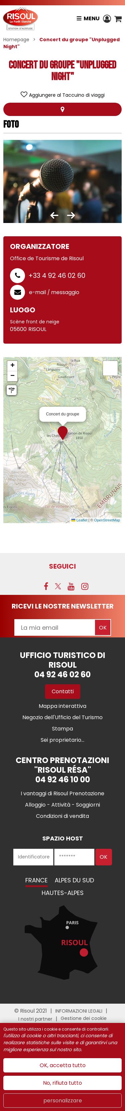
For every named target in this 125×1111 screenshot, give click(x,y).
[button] (118, 19)
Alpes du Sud (74, 880)
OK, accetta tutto (63, 1065)
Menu (92, 18)
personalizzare (62, 1100)
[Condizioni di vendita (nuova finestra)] (62, 816)
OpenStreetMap (107, 520)
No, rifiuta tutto (62, 1083)
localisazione (62, 109)
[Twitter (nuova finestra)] (58, 586)
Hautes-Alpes (63, 893)
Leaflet (79, 520)
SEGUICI (62, 566)
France (36, 880)
